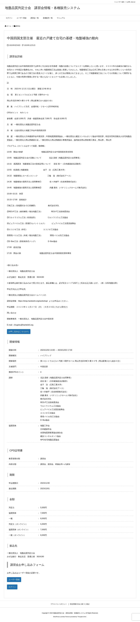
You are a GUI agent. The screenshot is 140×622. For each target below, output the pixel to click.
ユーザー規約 (120, 2)
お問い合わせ (131, 2)
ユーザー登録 (14, 580)
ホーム (9, 26)
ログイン (12, 587)
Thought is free (82, 616)
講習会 (18, 26)
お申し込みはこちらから (18, 331)
